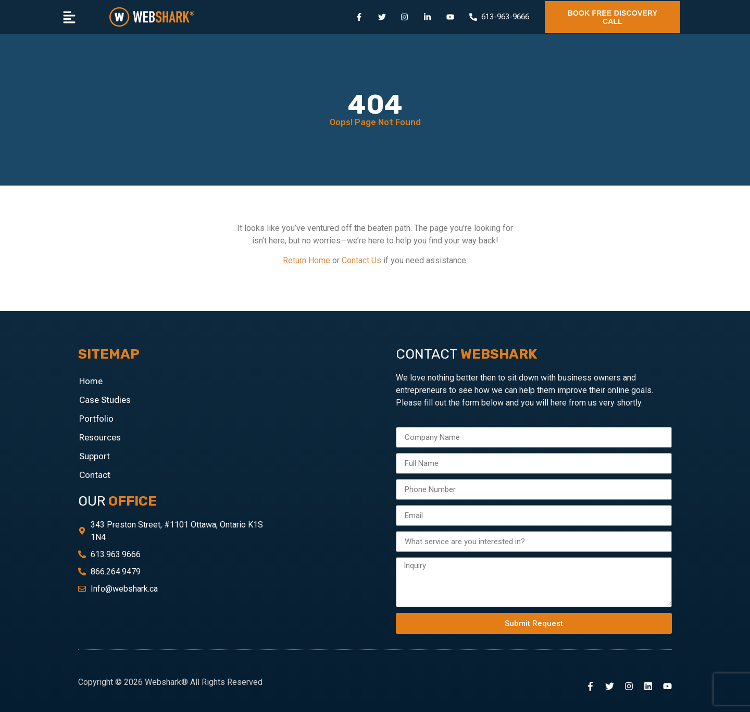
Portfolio (96, 418)
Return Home (306, 260)
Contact (94, 475)
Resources (100, 437)
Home (91, 381)
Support (94, 456)
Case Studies (105, 400)
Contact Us (361, 260)
